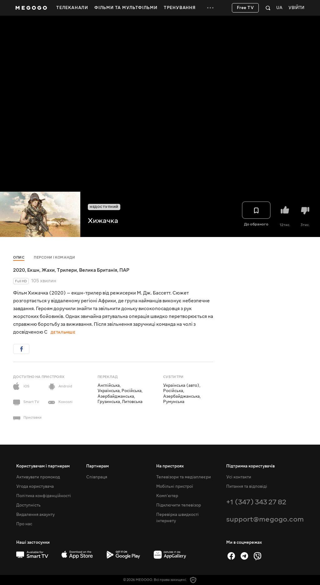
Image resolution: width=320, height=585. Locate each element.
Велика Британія (98, 270)
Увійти (296, 8)
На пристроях (170, 466)
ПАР (124, 270)
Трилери (67, 270)
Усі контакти (238, 477)
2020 (19, 270)
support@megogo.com (265, 519)
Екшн (33, 270)
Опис (18, 257)
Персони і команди (54, 257)
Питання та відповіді (246, 486)
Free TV (245, 8)
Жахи (48, 270)
